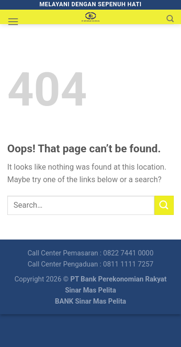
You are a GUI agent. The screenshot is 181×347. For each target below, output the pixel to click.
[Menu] (13, 21)
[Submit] (164, 205)
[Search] (170, 19)
